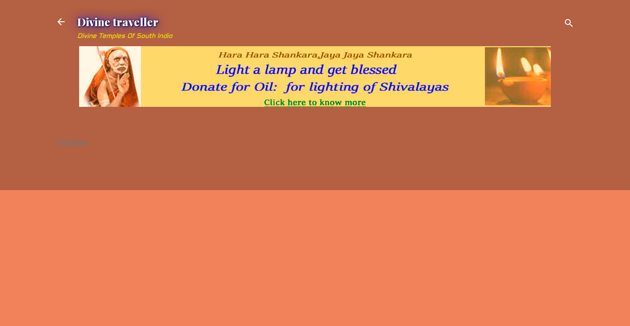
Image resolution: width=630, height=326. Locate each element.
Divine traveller (117, 21)
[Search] (569, 24)
